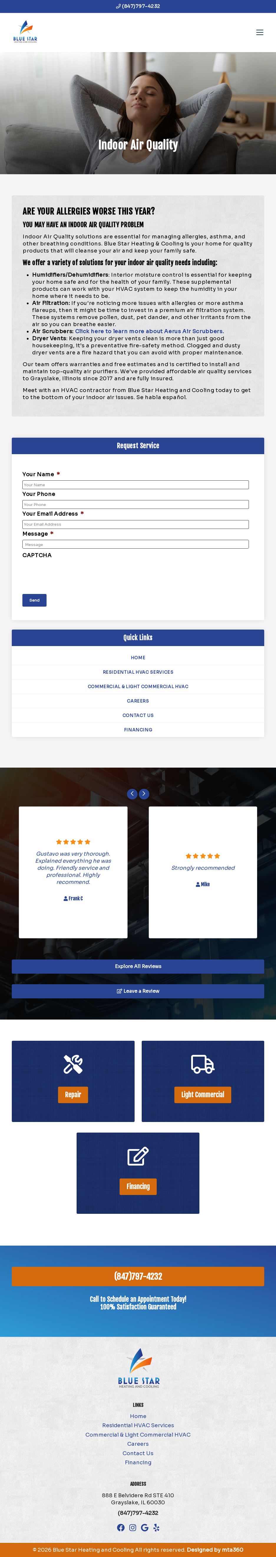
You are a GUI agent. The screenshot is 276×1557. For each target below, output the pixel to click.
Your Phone (38, 494)
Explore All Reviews (138, 966)
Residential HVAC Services (138, 672)
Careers (138, 701)
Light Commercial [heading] (202, 1095)
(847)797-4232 (138, 6)
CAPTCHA (37, 555)
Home (138, 657)
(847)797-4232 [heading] (138, 1276)
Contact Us (138, 715)
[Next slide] (144, 794)
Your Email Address (53, 514)
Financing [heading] (138, 1187)
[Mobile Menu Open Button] (259, 32)
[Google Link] (144, 1528)
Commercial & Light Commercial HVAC (138, 686)
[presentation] (67, 573)
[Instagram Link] (132, 1528)
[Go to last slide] (132, 794)
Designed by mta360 (215, 1550)
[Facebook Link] (121, 1528)
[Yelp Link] (156, 1528)
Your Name (41, 474)
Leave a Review (138, 991)
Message (38, 534)
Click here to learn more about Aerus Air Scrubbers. (150, 331)
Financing (138, 730)
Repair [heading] (73, 1095)
